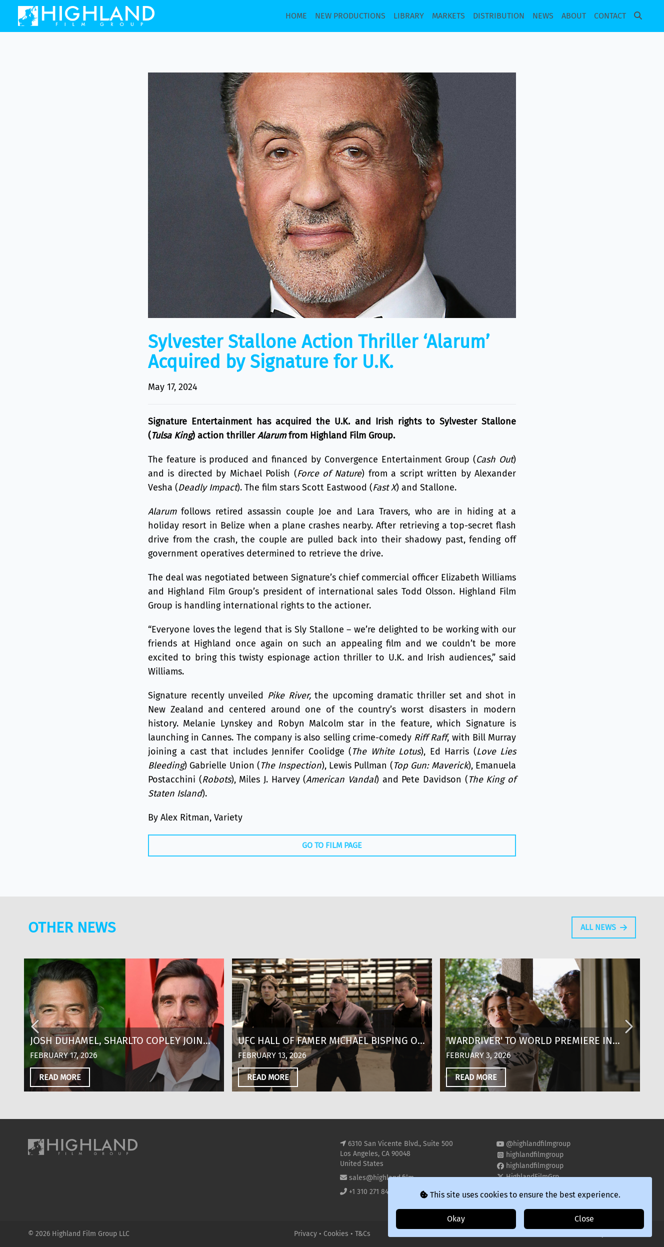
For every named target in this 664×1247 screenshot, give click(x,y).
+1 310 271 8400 (372, 1192)
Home (296, 15)
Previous (36, 1039)
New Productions (350, 15)
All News (603, 939)
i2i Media (621, 1234)
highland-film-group (538, 1188)
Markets (448, 15)
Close (584, 1219)
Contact (610, 15)
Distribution (498, 15)
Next (628, 1039)
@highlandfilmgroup (538, 1144)
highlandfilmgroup (535, 1154)
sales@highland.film (381, 1178)
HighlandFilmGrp (532, 1176)
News (543, 15)
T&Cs (362, 1234)
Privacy (306, 1234)
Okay (456, 1219)
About (574, 15)
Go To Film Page (332, 845)
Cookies (337, 1234)
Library (409, 15)
